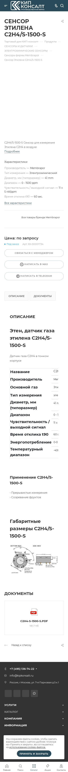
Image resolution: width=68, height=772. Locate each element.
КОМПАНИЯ (13, 718)
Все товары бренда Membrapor (40, 217)
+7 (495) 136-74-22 (22, 668)
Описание (16, 296)
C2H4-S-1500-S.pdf (34, 621)
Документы (43, 296)
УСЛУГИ (10, 705)
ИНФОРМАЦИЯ (15, 725)
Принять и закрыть (34, 753)
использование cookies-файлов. (27, 747)
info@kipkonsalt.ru (21, 675)
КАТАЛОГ (11, 711)
